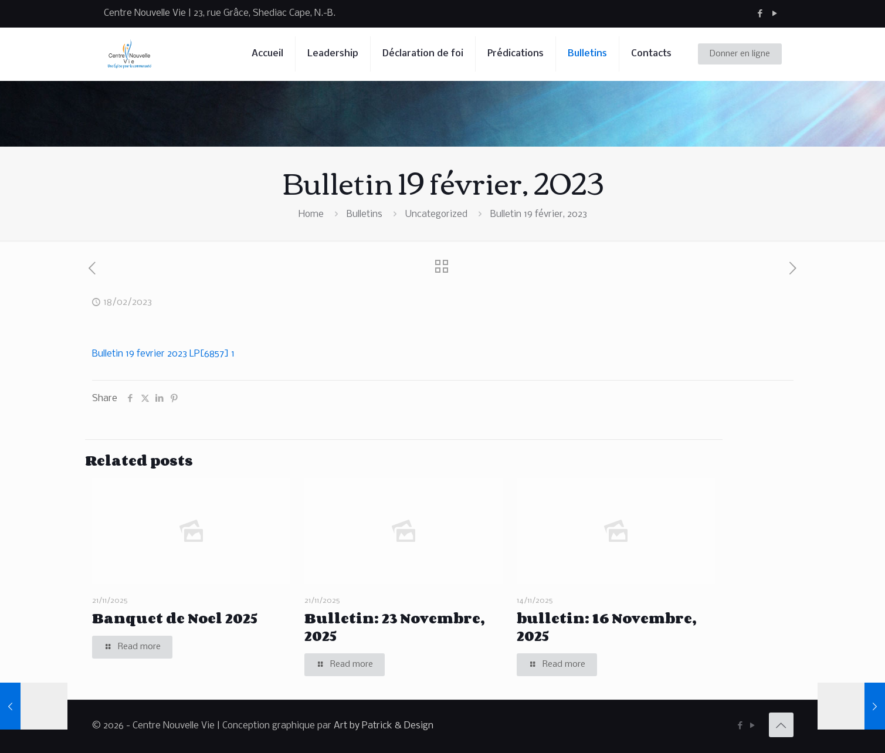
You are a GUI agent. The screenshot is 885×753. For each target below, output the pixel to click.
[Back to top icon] (781, 725)
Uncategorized (436, 214)
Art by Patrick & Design (383, 726)
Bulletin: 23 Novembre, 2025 (394, 626)
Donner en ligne (740, 54)
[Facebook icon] (760, 14)
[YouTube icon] (775, 14)
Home (311, 214)
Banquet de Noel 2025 (174, 618)
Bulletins (364, 214)
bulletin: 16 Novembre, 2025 (606, 626)
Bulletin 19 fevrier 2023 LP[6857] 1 (163, 354)
